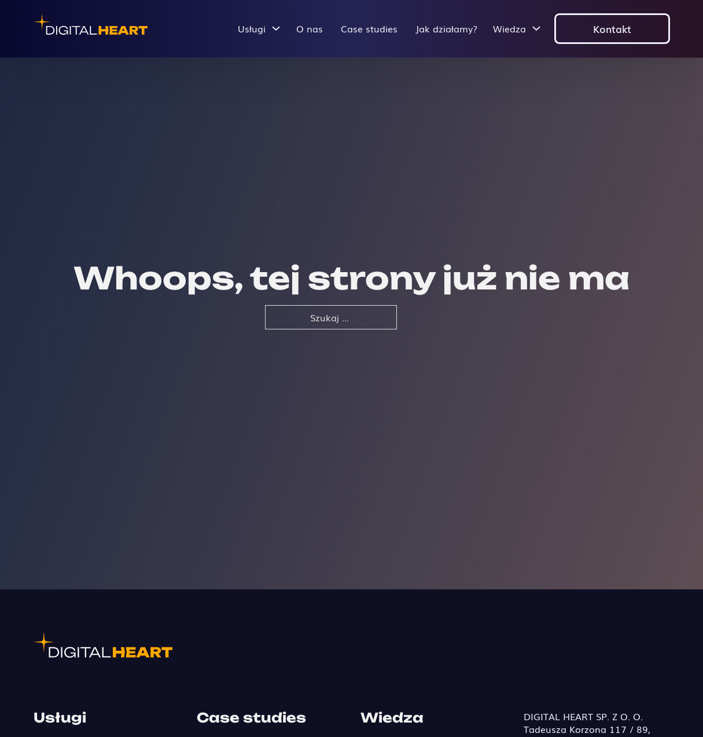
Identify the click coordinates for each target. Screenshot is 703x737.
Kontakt (612, 28)
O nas (309, 28)
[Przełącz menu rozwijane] (276, 28)
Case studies (369, 28)
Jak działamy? (446, 28)
